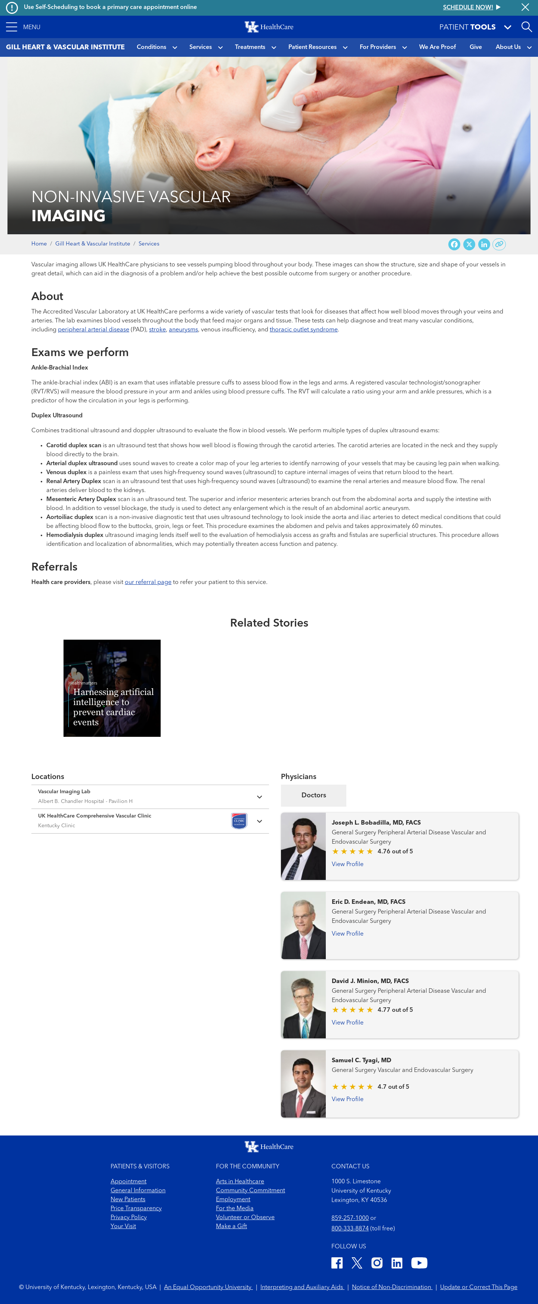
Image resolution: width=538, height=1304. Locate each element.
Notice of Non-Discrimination (392, 1288)
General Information (138, 1191)
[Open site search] (527, 27)
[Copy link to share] (499, 244)
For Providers (378, 47)
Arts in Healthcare (240, 1182)
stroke (157, 330)
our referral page (148, 582)
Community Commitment (250, 1191)
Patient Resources (312, 47)
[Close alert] (525, 8)
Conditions (151, 47)
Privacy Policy (129, 1218)
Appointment (128, 1182)
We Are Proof (437, 47)
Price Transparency (136, 1209)
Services (200, 47)
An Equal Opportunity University (208, 1288)
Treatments (250, 47)
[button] (23, 27)
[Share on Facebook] (454, 244)
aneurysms (183, 330)
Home (39, 244)
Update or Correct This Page (478, 1288)
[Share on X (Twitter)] (469, 244)
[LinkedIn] (397, 1264)
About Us (508, 47)
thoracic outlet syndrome (304, 330)
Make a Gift (231, 1227)
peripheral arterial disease (93, 330)
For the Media (235, 1209)
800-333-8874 (350, 1229)
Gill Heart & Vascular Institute (92, 244)
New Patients (128, 1200)
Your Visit (123, 1227)
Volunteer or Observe (245, 1218)
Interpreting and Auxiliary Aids (302, 1288)
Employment (233, 1200)
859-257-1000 (350, 1218)
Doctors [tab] (314, 795)
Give (476, 47)
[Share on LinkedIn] (484, 244)
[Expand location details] (150, 797)
